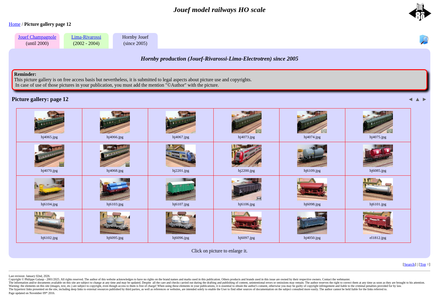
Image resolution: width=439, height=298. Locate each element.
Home (14, 24)
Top (423, 264)
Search (409, 264)
